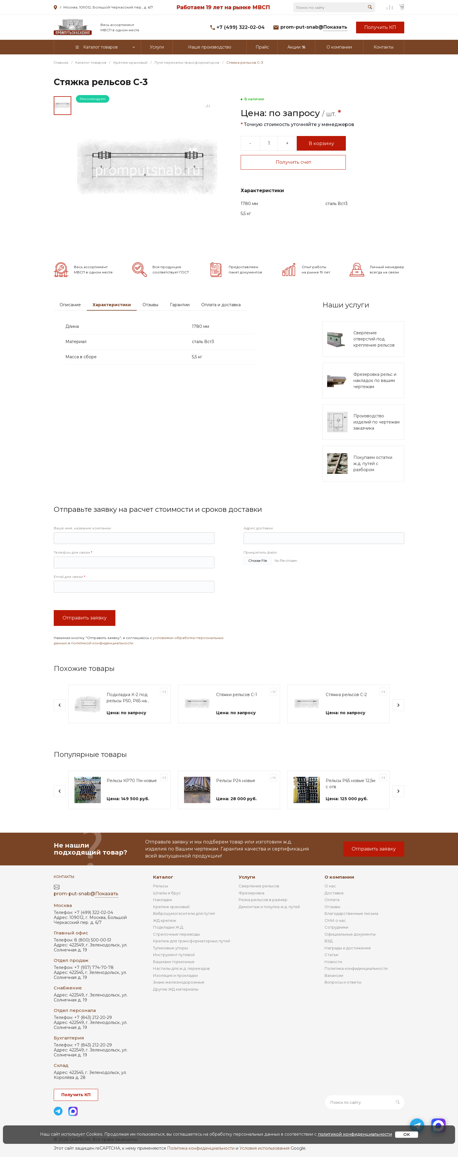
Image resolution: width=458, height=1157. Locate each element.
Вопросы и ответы (343, 982)
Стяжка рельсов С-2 (346, 694)
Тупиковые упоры (170, 948)
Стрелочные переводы (176, 934)
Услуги (247, 877)
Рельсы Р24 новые (235, 780)
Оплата (332, 899)
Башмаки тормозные (174, 961)
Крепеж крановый (171, 906)
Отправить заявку (85, 618)
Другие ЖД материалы (175, 989)
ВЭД (329, 941)
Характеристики (112, 304)
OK (406, 1134)
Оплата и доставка (221, 304)
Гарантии (180, 304)
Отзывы (150, 304)
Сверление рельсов (259, 886)
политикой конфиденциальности (102, 643)
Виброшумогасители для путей (184, 913)
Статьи (331, 954)
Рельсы (160, 886)
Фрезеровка (251, 893)
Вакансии (334, 975)
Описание (70, 304)
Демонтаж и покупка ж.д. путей (269, 906)
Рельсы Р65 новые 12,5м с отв (350, 783)
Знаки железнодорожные (178, 982)
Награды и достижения (348, 948)
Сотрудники (336, 927)
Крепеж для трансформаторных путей (191, 941)
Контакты (64, 876)
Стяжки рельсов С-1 (236, 694)
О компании (339, 877)
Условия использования (264, 1148)
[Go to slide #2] (62, 127)
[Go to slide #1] (62, 105)
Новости (333, 961)
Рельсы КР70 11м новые (132, 780)
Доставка (334, 893)
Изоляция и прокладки (175, 975)
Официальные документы (350, 934)
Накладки (162, 899)
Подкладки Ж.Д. (168, 927)
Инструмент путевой (174, 954)
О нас (330, 886)
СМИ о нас (335, 920)
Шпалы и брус (167, 893)
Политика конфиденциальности (356, 968)
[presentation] (59, 705)
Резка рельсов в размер (263, 899)
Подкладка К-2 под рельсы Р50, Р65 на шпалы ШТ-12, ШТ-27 (129, 698)
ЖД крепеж (164, 920)
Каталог (163, 877)
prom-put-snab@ (313, 27)
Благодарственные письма (351, 913)
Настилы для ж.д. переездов (181, 968)
